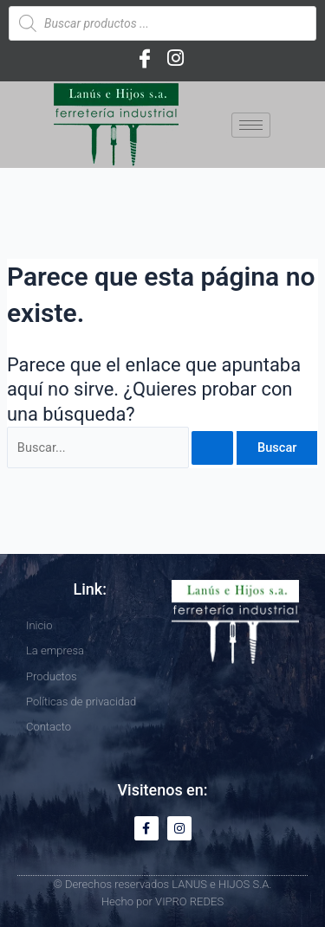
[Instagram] (176, 58)
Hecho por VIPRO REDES (162, 901)
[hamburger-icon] (250, 125)
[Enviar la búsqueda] (212, 448)
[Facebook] (145, 58)
